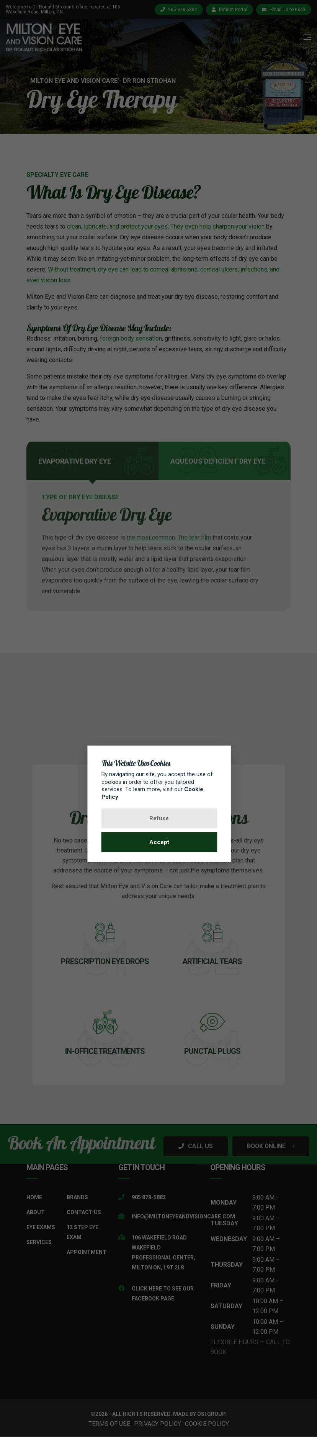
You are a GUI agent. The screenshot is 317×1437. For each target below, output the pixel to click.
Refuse (158, 818)
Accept (158, 842)
